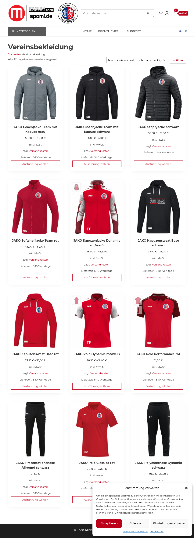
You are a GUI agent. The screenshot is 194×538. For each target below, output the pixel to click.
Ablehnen (136, 523)
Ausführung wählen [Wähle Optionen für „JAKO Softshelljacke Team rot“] (35, 277)
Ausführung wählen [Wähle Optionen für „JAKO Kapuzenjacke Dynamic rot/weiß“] (97, 277)
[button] (186, 488)
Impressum (156, 531)
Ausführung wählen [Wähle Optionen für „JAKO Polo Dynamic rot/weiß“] (97, 386)
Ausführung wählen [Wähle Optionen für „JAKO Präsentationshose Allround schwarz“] (35, 499)
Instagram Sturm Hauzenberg (186, 31)
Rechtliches (108, 31)
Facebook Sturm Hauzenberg (180, 31)
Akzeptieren (109, 523)
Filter (178, 60)
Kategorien (26, 31)
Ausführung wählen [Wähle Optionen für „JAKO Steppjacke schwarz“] (158, 164)
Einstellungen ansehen (169, 523)
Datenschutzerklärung (136, 531)
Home (87, 31)
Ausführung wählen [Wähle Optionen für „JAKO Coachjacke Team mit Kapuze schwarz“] (97, 164)
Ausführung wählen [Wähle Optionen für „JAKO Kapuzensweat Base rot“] (35, 386)
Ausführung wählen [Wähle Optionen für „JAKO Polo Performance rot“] (158, 386)
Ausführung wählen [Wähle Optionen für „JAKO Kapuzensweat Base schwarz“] (158, 277)
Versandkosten (38, 150)
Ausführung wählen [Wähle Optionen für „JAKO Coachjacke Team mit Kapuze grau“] (35, 164)
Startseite (14, 54)
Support (134, 31)
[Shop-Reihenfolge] (136, 60)
